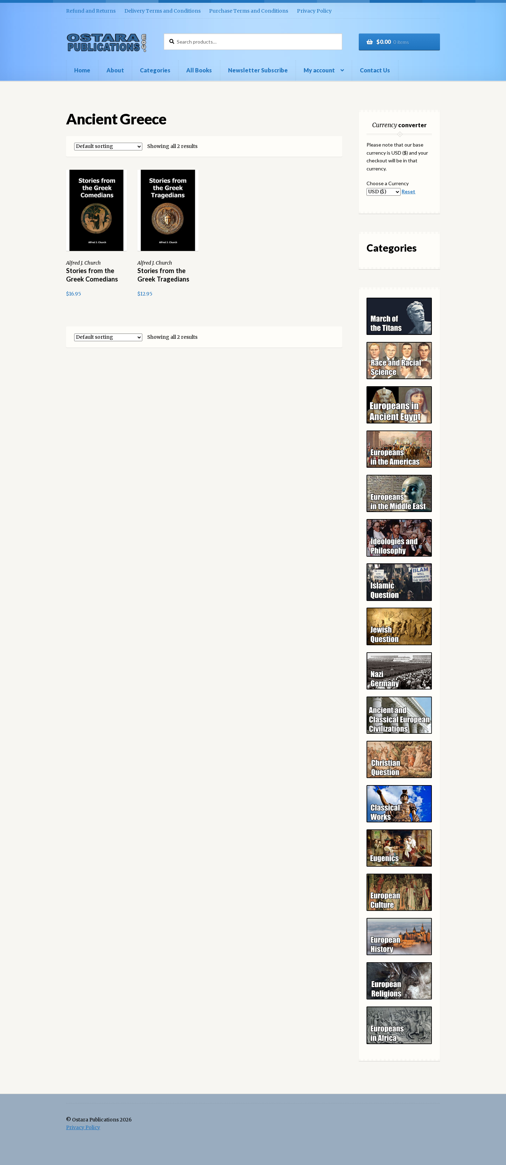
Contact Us (375, 70)
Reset (408, 191)
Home (82, 70)
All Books (199, 70)
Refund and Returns (91, 11)
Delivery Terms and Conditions (162, 11)
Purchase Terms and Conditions (248, 11)
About (115, 70)
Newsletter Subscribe (258, 70)
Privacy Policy (314, 11)
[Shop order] (108, 146)
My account (319, 70)
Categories (155, 70)
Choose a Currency (387, 183)
